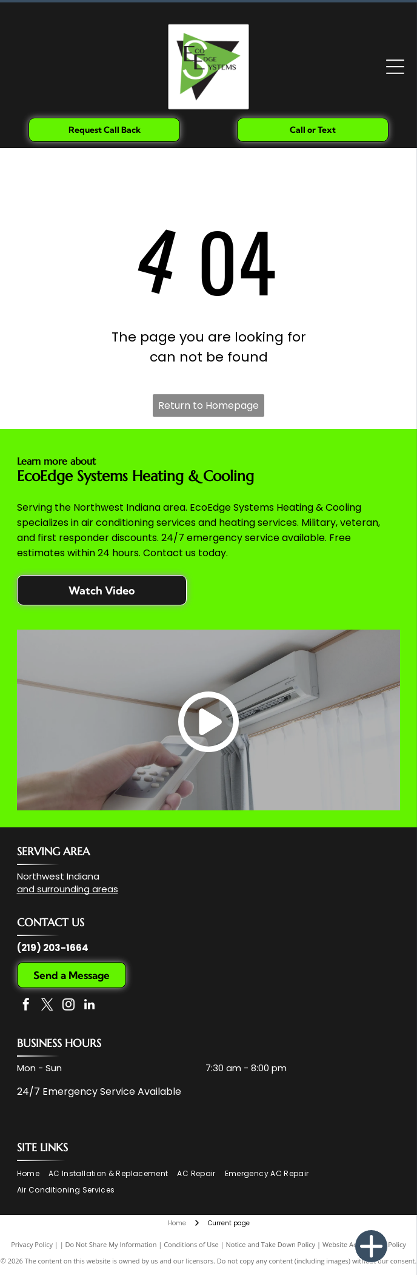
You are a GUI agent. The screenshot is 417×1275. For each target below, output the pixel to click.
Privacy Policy (32, 1244)
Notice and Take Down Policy (271, 1244)
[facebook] (26, 1006)
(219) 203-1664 (52, 947)
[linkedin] (90, 1006)
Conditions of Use (191, 1244)
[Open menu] (395, 67)
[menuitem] (32, 1174)
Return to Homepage (208, 405)
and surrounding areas (67, 889)
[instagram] (68, 1006)
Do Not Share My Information (111, 1244)
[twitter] (47, 1006)
